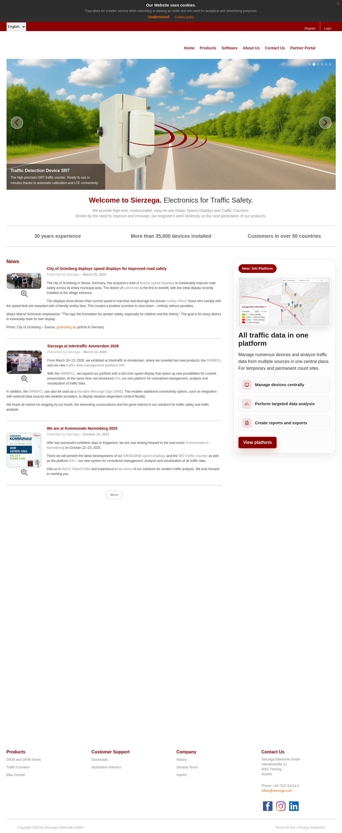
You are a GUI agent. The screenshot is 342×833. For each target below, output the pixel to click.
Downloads (100, 760)
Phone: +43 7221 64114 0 (280, 786)
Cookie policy (184, 17)
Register (310, 28)
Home (189, 48)
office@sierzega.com (277, 791)
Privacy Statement (311, 827)
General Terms (187, 767)
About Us (251, 48)
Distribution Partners (106, 767)
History (182, 760)
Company (186, 752)
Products (208, 48)
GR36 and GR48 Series (24, 760)
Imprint (182, 775)
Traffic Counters (18, 767)
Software (230, 48)
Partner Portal (303, 48)
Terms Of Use (285, 827)
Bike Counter (16, 775)
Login (328, 28)
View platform (257, 442)
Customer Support (111, 752)
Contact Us (275, 48)
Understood (159, 17)
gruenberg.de (66, 327)
